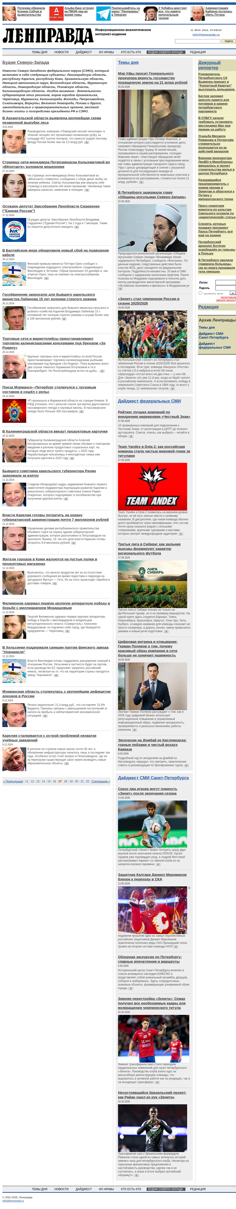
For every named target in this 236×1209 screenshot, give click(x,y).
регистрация (228, 297)
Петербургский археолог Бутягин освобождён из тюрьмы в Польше (216, 247)
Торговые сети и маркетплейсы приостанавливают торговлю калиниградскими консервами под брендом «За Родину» (53, 343)
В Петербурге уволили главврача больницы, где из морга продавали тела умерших (216, 265)
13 (37, 781)
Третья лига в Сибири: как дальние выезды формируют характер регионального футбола (149, 548)
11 (26, 781)
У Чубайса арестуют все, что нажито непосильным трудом (173, 13)
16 (54, 781)
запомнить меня (213, 293)
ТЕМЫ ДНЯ (40, 52)
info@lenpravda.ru (206, 34)
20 (76, 781)
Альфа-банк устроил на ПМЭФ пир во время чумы (79, 11)
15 (49, 781)
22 (87, 781)
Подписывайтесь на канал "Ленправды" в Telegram (125, 11)
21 (82, 781)
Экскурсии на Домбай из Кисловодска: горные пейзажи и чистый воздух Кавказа (152, 744)
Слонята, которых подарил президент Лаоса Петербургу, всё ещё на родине (215, 229)
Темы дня (128, 62)
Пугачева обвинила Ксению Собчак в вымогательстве (31, 11)
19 (70, 781)
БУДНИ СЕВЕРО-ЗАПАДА (166, 52)
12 (32, 781)
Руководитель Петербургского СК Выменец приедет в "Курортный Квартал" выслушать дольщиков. (216, 81)
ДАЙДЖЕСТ (84, 52)
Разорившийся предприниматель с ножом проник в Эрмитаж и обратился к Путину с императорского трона (216, 189)
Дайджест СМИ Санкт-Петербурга (153, 777)
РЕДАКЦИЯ (198, 52)
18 (65, 781)
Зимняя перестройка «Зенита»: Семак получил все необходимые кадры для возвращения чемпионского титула (152, 1003)
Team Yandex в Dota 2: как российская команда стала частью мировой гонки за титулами (154, 451)
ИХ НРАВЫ (106, 52)
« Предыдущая (13, 781)
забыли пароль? (226, 300)
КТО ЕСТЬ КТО (131, 52)
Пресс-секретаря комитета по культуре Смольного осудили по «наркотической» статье (217, 211)
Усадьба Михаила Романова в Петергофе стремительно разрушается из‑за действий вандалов (216, 143)
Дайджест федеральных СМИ (149, 401)
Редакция (208, 307)
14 (43, 781)
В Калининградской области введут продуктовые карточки (55, 431)
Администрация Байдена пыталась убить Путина (218, 11)
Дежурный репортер (209, 65)
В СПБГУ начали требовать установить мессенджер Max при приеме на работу (215, 123)
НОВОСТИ (62, 52)
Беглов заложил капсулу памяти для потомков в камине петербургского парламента (213, 103)
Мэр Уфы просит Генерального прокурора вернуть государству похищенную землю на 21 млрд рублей (152, 77)
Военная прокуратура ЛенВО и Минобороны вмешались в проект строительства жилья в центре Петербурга (216, 165)
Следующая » (101, 781)
